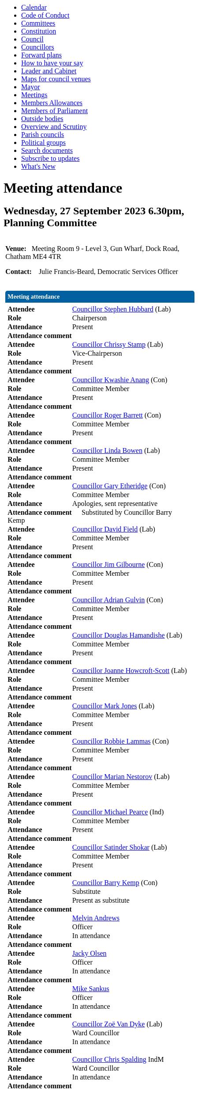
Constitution (38, 31)
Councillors (37, 47)
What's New (38, 166)
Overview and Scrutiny (53, 126)
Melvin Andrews (96, 918)
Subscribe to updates (50, 158)
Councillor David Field (105, 529)
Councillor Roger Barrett (107, 415)
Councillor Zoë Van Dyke (108, 1024)
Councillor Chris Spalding (109, 1059)
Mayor (30, 87)
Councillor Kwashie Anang (110, 380)
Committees (38, 23)
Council (32, 39)
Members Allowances (51, 102)
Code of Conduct (45, 15)
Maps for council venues (56, 79)
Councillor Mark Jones (104, 706)
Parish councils (42, 134)
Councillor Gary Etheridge (110, 486)
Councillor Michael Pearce (110, 812)
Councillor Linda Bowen (107, 450)
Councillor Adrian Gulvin (108, 600)
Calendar (34, 7)
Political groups (43, 142)
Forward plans (41, 55)
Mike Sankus (90, 988)
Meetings (34, 95)
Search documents (47, 150)
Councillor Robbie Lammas (111, 741)
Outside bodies (42, 118)
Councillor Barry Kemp (105, 882)
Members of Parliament (54, 110)
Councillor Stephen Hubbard (112, 309)
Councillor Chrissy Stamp (109, 344)
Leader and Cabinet (48, 71)
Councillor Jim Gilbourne (108, 564)
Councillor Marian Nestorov (112, 776)
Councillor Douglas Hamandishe (118, 635)
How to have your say (52, 63)
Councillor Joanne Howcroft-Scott (120, 670)
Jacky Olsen (89, 953)
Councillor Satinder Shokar (110, 847)
